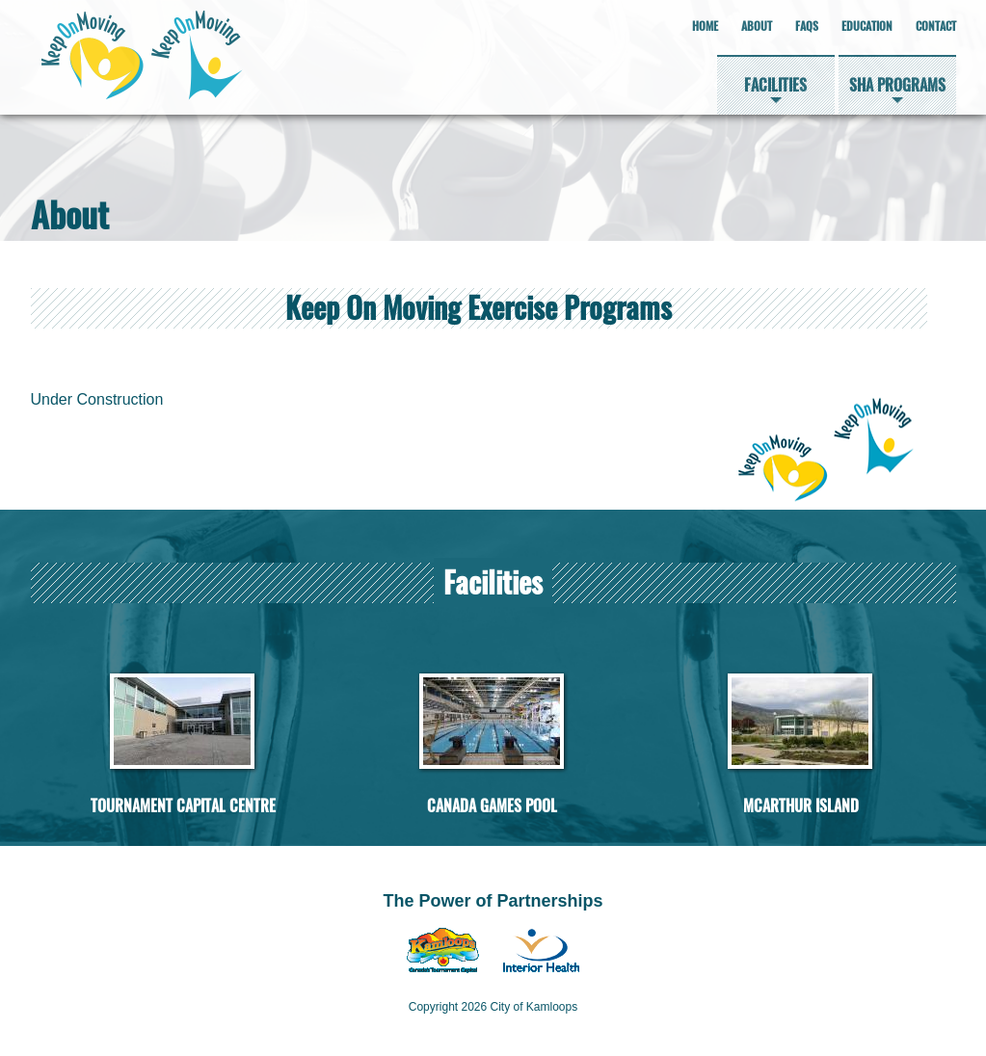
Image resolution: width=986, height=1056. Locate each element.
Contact (936, 26)
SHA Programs (897, 85)
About (756, 26)
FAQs (806, 26)
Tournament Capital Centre (183, 806)
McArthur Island (801, 806)
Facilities (775, 85)
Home (705, 26)
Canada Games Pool (492, 806)
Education (867, 26)
